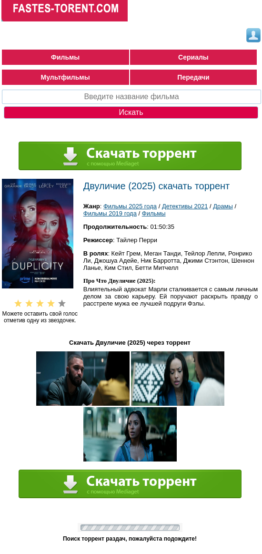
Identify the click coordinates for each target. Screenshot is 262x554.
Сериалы (193, 57)
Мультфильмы (65, 77)
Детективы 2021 (185, 206)
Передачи (193, 77)
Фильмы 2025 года (130, 206)
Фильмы (65, 57)
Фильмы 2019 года (110, 213)
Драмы (223, 206)
